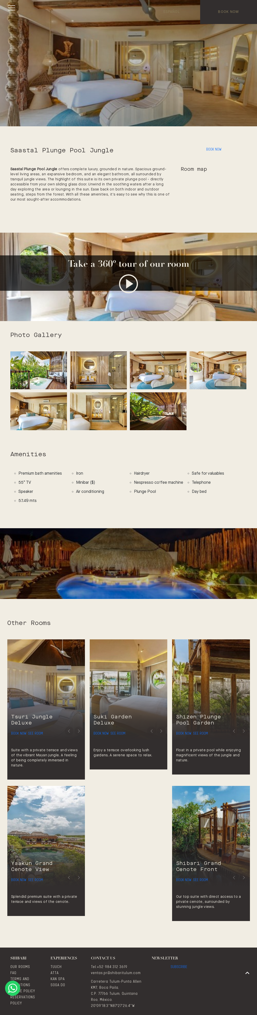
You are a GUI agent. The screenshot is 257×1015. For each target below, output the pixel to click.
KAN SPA (58, 979)
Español (171, 12)
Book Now (228, 12)
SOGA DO (58, 985)
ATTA (55, 973)
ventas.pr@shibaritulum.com (116, 973)
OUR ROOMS (20, 967)
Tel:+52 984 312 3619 (109, 967)
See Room (49, 729)
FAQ (13, 973)
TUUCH (56, 967)
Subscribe (179, 970)
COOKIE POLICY (22, 991)
